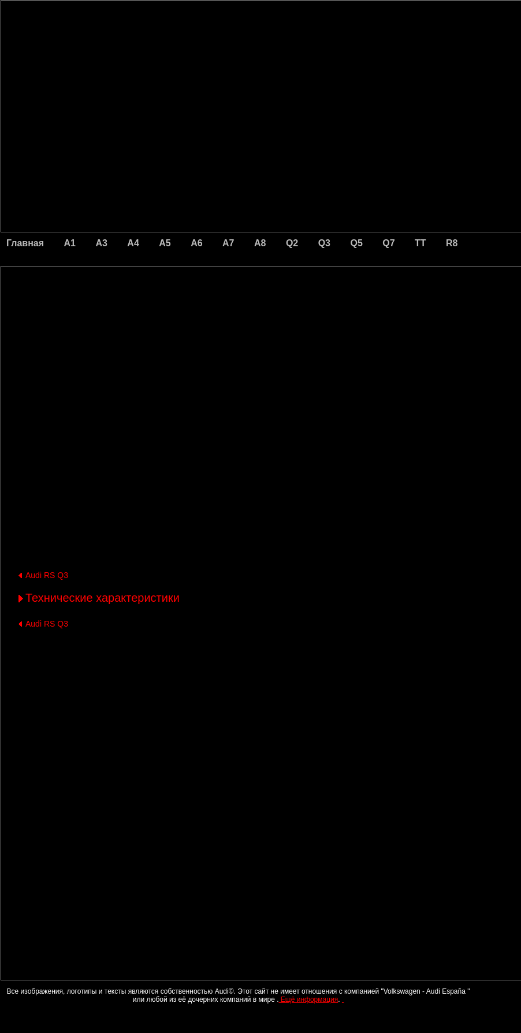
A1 (70, 243)
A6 (196, 243)
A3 (101, 243)
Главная (25, 243)
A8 (260, 243)
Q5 (356, 243)
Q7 (388, 243)
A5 (164, 243)
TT (420, 243)
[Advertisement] (180, 315)
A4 (133, 243)
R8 (451, 243)
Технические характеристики (102, 597)
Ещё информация (308, 999)
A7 (228, 243)
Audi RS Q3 (46, 575)
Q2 (292, 243)
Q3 (324, 243)
